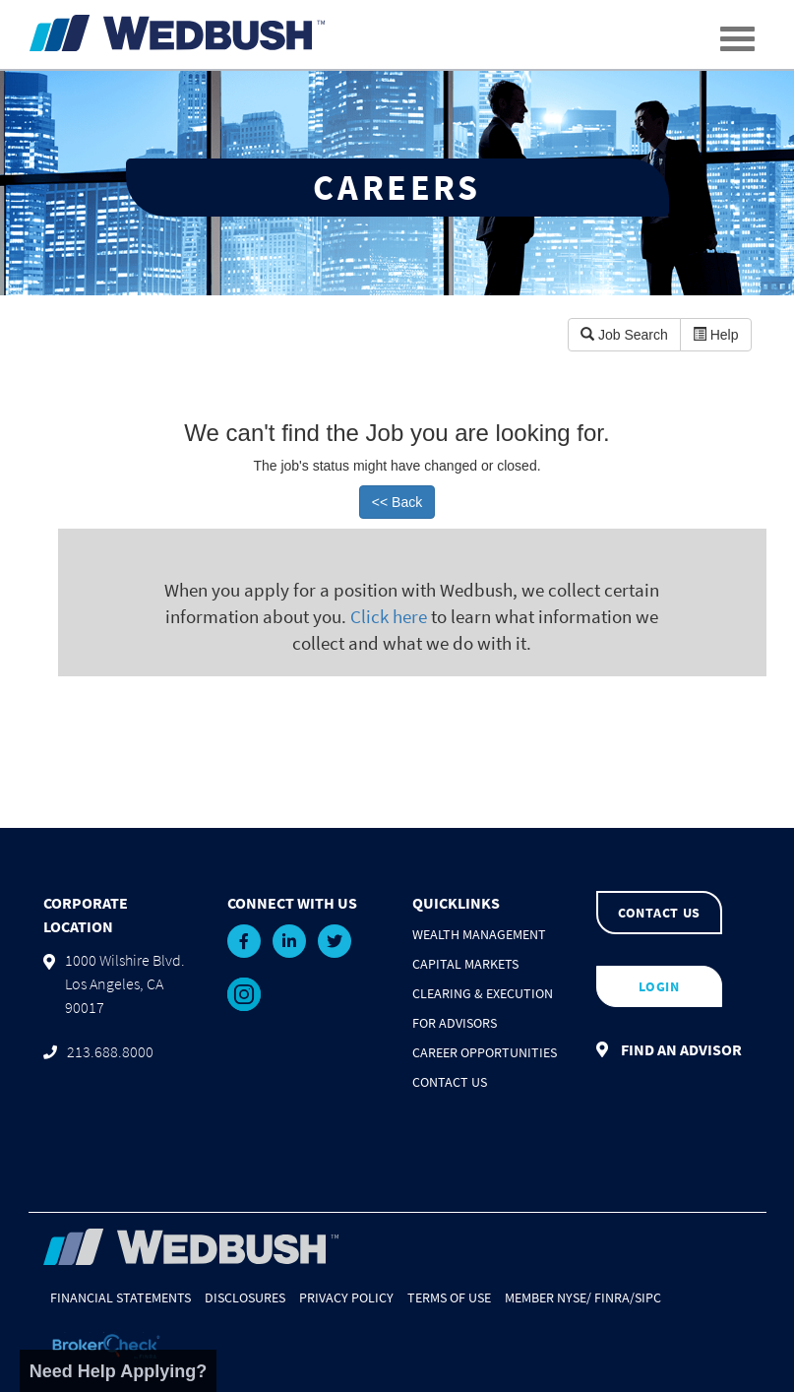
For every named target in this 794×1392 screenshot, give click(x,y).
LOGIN (659, 986)
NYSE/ (574, 1297)
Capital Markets (465, 964)
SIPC (648, 1297)
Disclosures (245, 1297)
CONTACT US (659, 912)
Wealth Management (479, 934)
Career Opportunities (484, 1052)
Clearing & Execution (482, 993)
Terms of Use (449, 1297)
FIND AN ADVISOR (669, 1049)
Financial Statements (120, 1297)
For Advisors (454, 1023)
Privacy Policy (346, 1297)
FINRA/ (614, 1297)
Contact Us (449, 1082)
